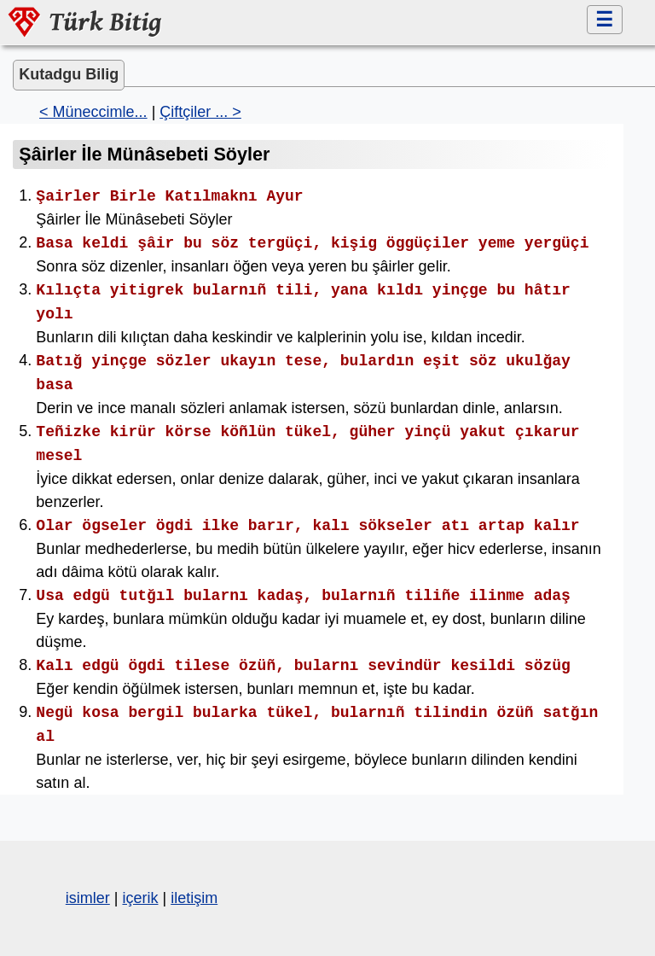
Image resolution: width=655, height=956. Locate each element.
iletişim (194, 897)
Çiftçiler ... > (200, 111)
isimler (88, 897)
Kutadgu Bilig (69, 74)
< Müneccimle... (93, 111)
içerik (140, 897)
